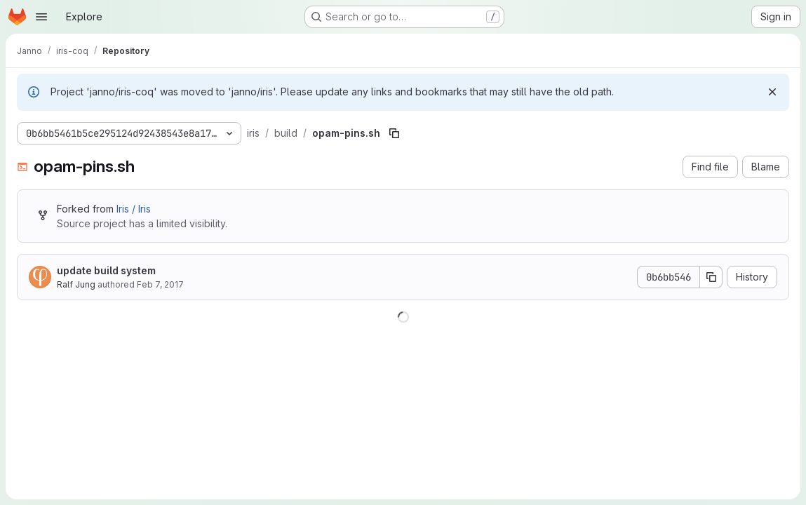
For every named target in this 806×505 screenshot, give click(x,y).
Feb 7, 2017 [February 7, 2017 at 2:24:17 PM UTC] (160, 284)
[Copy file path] (394, 133)
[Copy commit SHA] (711, 277)
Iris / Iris (133, 209)
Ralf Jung (76, 284)
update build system (106, 270)
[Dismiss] (772, 91)
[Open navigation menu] (41, 17)
